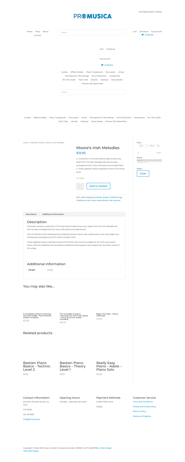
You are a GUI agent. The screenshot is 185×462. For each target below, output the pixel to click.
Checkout (144, 32)
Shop (37, 32)
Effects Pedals (77, 72)
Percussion (111, 72)
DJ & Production (99, 76)
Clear (143, 173)
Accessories (114, 76)
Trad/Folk (34, 143)
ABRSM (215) (149, 163)
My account (156, 32)
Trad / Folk (83, 80)
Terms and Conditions (143, 401)
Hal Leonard (114, 200)
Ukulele (94, 80)
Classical (104, 80)
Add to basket (98, 186)
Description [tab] (31, 213)
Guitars (64, 72)
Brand (149, 160)
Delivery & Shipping (142, 415)
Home (30, 32)
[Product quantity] (80, 186)
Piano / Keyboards (94, 72)
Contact (37, 35)
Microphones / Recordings (77, 76)
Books (41, 143)
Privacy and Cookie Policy (144, 405)
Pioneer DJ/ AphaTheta (92, 84)
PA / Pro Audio (69, 80)
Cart (135, 32)
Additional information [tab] (53, 213)
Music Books (116, 80)
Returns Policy (139, 410)
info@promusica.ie (31, 418)
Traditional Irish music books (89, 200)
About (45, 32)
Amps (121, 72)
